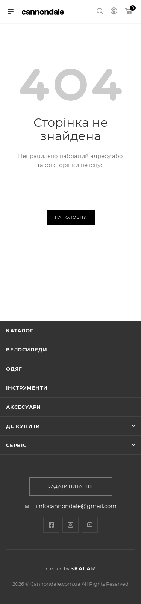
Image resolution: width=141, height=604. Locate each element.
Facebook (51, 525)
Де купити (23, 426)
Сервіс (16, 445)
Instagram (70, 525)
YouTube (90, 525)
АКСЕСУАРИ (23, 407)
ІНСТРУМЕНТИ (27, 388)
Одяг (14, 369)
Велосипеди (26, 350)
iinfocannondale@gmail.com (76, 506)
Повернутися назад (70, 189)
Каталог (19, 330)
